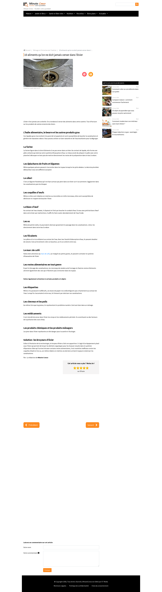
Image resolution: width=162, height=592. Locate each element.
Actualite (102, 14)
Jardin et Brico (40, 14)
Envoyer (47, 570)
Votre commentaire (31, 553)
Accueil (27, 50)
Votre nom (27, 547)
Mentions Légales (60, 586)
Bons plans (91, 14)
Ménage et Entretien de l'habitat (45, 50)
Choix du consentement (100, 586)
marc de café (45, 254)
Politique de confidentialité (79, 586)
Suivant (92, 425)
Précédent (31, 425)
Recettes (80, 14)
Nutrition (70, 14)
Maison (29, 14)
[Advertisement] (81, 32)
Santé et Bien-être (56, 14)
